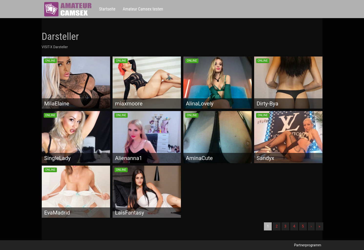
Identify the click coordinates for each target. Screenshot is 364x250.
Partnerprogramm (307, 245)
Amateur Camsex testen (143, 9)
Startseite (107, 9)
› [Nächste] (311, 226)
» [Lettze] (319, 226)
